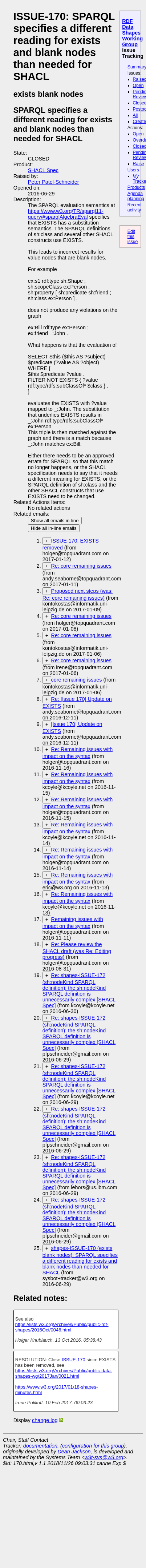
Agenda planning (135, 196)
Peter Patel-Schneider (53, 182)
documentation (40, 1446)
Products (136, 187)
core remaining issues (76, 680)
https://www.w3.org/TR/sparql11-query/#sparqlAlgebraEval (66, 214)
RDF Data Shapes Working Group (132, 32)
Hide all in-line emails (54, 528)
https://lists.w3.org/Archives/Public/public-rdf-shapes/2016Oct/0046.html (62, 1327)
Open (138, 85)
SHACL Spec (43, 170)
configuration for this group (93, 1446)
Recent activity (134, 207)
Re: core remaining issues (81, 566)
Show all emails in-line (55, 520)
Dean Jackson (73, 1451)
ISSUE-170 (73, 1359)
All (135, 115)
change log (44, 1420)
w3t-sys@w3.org (104, 1457)
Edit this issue (132, 236)
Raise (138, 163)
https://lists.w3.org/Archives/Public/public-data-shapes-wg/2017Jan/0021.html (63, 1373)
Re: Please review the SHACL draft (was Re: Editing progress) (76, 950)
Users (133, 169)
